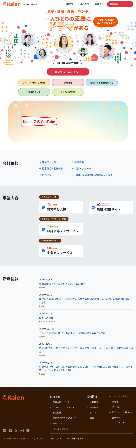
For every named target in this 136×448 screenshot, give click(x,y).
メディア (94, 412)
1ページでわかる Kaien (63, 407)
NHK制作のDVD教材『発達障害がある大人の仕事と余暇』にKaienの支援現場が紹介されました (85, 300)
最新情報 (99, 4)
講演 (92, 418)
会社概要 (79, 162)
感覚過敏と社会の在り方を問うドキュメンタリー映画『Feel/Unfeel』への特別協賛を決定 (86, 349)
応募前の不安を (101, 82)
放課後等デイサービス (63, 229)
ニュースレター (119, 423)
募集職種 (68, 82)
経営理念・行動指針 (52, 168)
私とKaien (117, 407)
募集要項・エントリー (120, 4)
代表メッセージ (82, 168)
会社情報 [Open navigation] (84, 4)
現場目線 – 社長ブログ (122, 412)
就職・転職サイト (109, 207)
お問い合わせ (56, 438)
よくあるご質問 (68, 91)
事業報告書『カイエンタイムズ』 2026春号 (62, 283)
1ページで (34, 82)
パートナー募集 (119, 396)
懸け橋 (115, 401)
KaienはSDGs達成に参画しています (93, 174)
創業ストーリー (50, 162)
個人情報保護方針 (75, 438)
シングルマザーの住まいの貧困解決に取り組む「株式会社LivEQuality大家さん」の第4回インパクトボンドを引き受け (85, 368)
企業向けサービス (60, 251)
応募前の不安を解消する (64, 418)
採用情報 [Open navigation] (69, 4)
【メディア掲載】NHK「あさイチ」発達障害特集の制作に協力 (72, 332)
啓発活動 (47, 174)
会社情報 (94, 402)
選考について (34, 91)
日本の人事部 (46, 317)
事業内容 (94, 407)
